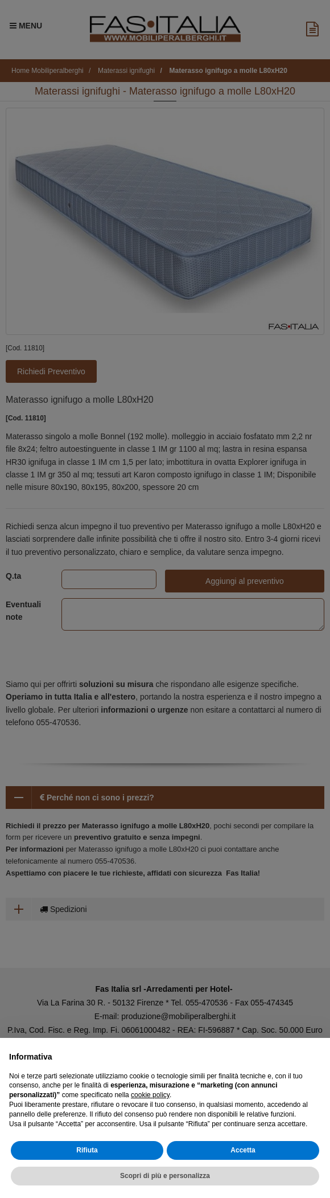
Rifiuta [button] (86, 1150)
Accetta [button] (242, 1150)
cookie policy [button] (150, 1095)
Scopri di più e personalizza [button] (165, 1176)
